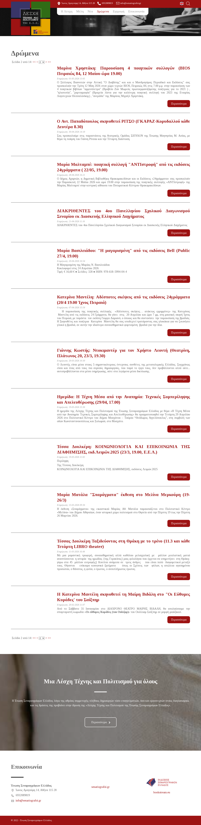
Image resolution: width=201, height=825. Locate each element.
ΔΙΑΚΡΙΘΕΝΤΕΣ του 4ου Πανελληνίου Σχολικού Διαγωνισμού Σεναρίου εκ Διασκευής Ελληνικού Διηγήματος (123, 213)
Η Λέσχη (66, 11)
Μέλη (80, 11)
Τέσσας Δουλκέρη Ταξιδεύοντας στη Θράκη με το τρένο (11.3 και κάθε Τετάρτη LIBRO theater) (123, 544)
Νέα (90, 11)
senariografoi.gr (100, 786)
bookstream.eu (161, 792)
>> (49, 62)
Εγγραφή (118, 11)
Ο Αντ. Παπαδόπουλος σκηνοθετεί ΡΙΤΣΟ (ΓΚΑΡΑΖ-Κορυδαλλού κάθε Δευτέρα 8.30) (123, 124)
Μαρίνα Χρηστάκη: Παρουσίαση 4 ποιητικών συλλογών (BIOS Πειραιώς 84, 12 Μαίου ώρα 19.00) (123, 71)
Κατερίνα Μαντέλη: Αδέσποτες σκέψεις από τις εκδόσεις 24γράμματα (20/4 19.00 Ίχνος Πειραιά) (123, 300)
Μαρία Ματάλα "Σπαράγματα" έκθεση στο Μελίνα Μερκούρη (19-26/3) (123, 497)
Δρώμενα (103, 11)
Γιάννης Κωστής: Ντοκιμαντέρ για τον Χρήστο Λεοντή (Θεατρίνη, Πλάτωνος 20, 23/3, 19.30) (123, 353)
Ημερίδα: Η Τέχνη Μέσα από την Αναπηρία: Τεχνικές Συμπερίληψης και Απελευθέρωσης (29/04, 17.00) (123, 399)
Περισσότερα (179, 103)
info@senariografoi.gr (130, 3)
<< (34, 62)
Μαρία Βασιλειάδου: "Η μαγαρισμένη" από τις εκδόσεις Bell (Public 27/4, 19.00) (123, 253)
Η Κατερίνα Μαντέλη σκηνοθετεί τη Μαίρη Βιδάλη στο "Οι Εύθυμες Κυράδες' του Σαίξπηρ (123, 597)
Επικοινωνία (136, 11)
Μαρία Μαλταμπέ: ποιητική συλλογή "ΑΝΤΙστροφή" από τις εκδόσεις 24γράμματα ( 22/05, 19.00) (123, 167)
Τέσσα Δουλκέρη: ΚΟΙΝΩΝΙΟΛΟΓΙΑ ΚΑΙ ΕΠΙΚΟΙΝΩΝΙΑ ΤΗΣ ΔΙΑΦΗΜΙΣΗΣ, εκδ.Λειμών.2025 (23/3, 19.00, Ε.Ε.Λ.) (123, 449)
